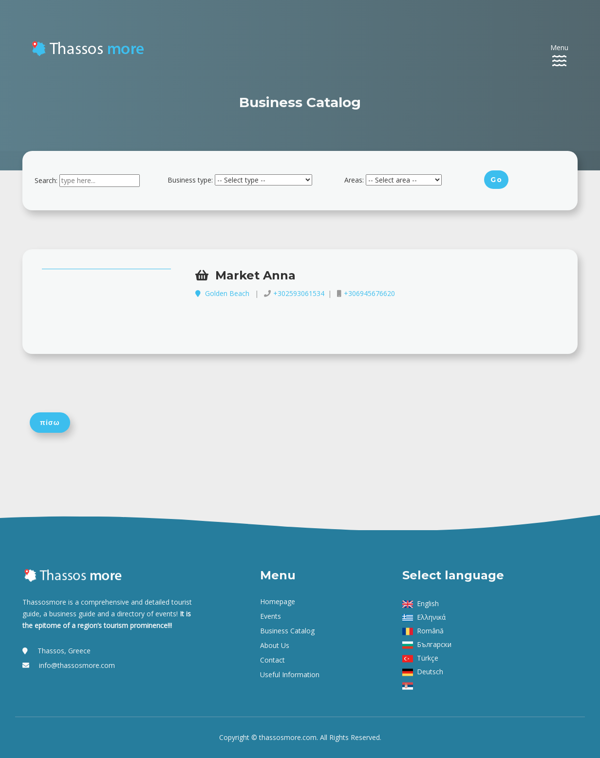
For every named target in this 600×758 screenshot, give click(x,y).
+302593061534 (298, 293)
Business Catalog (287, 630)
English (428, 603)
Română (430, 630)
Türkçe (427, 658)
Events (270, 616)
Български (434, 644)
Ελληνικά (431, 617)
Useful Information (289, 674)
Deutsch (430, 671)
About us (274, 645)
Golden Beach (223, 293)
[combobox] (99, 180)
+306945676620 (369, 293)
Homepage (277, 601)
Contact (272, 660)
